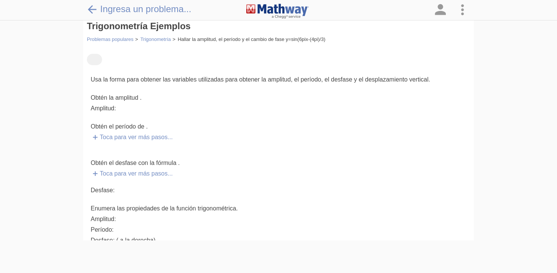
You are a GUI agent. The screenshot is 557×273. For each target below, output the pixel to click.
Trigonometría (155, 39)
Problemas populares (110, 39)
